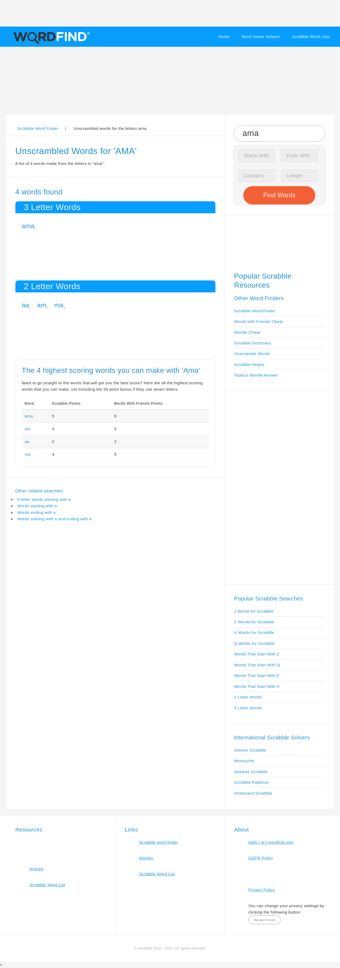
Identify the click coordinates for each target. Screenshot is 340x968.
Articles (36, 869)
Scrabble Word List (47, 884)
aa (25, 305)
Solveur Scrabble (250, 750)
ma (58, 305)
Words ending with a (36, 512)
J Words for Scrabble (254, 611)
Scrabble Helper (249, 364)
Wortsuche (244, 760)
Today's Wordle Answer (256, 375)
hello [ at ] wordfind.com (271, 842)
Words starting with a (37, 506)
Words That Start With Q (257, 665)
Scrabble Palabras (251, 782)
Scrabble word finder (158, 842)
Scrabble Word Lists (311, 36)
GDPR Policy (260, 858)
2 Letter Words (248, 697)
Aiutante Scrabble (250, 771)
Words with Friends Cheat (258, 321)
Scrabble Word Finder (254, 311)
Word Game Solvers (261, 36)
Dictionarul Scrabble (253, 793)
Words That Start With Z (256, 654)
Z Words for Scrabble (254, 622)
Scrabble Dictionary (252, 343)
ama (28, 225)
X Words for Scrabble (254, 632)
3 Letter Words (248, 708)
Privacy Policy (261, 890)
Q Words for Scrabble (254, 643)
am (41, 305)
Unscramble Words (252, 353)
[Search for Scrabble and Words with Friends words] (279, 133)
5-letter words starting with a (44, 499)
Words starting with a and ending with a (54, 519)
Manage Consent (264, 920)
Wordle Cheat (247, 332)
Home (224, 36)
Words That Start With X (257, 686)
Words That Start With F (256, 675)
